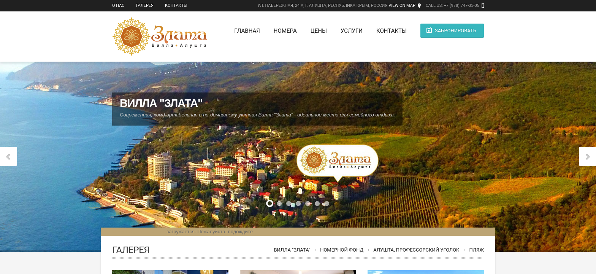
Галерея (145, 5)
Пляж (476, 250)
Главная (247, 30)
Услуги (352, 30)
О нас (118, 5)
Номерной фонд (341, 250)
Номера (285, 30)
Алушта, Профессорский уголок (416, 250)
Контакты (176, 5)
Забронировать (455, 30)
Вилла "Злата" (292, 250)
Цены (319, 30)
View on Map (401, 5)
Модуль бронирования (138, 231)
